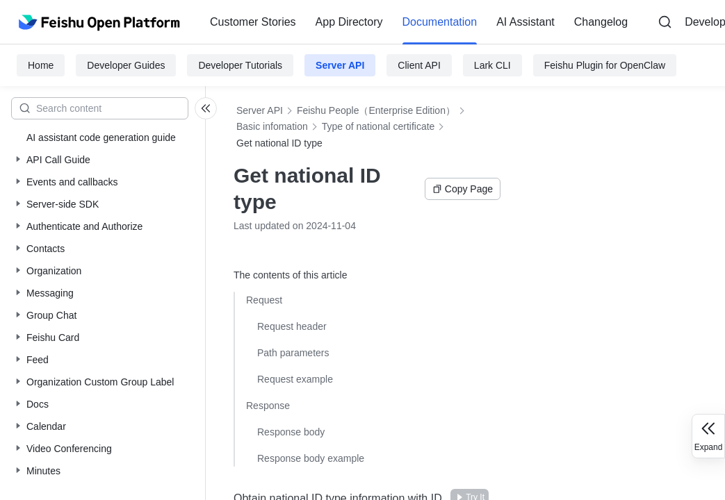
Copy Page (462, 188)
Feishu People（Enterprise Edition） (376, 110)
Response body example (310, 458)
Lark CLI (492, 65)
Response (268, 405)
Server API (340, 65)
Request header (292, 326)
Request (264, 300)
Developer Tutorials (240, 65)
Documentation (440, 22)
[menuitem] (253, 22)
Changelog (601, 22)
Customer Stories (253, 22)
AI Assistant (525, 22)
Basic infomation (272, 126)
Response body (291, 432)
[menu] (418, 22)
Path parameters (293, 352)
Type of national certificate (378, 126)
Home (41, 65)
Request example (295, 379)
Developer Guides (126, 65)
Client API (419, 65)
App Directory (349, 22)
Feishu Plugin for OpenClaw (604, 65)
